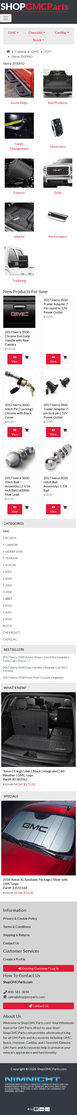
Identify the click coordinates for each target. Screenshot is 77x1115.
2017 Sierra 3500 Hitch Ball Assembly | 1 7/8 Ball (56, 484)
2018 (7, 592)
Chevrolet (11, 632)
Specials (11, 796)
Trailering (19, 280)
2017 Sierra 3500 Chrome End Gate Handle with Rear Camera (17, 338)
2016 (7, 605)
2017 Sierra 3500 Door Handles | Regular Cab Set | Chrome (35, 669)
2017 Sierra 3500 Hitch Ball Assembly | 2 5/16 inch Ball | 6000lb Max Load (17, 486)
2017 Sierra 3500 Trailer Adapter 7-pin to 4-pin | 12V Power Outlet (56, 411)
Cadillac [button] (61, 32)
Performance (57, 236)
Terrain (10, 558)
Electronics (58, 146)
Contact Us (11, 943)
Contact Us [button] (38, 1006)
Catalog (20, 51)
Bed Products (57, 103)
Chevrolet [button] (36, 32)
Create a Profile (14, 959)
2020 (7, 578)
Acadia (9, 538)
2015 (7, 612)
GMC (35, 51)
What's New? (15, 688)
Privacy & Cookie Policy (20, 918)
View (14, 359)
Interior (19, 236)
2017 (48, 51)
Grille (58, 193)
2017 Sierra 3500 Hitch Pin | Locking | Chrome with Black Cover (19, 411)
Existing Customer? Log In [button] (38, 968)
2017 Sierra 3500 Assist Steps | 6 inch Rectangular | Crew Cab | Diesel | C (36, 658)
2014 (7, 619)
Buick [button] (37, 40)
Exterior (19, 193)
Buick (7, 625)
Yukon (9, 565)
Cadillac (10, 639)
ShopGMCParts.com (52, 1069)
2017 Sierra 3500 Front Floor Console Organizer (33, 677)
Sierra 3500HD (22, 56)
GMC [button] (12, 32)
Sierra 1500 (12, 551)
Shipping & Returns (16, 935)
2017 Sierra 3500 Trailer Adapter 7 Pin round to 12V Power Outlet (56, 306)
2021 (7, 571)
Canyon (10, 544)
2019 (7, 585)
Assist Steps (19, 103)
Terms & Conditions (17, 927)
